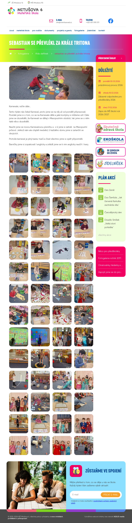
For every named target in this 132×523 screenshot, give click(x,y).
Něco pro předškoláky (109, 251)
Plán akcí (106, 178)
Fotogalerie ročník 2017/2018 (110, 258)
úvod (11, 30)
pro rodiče (37, 30)
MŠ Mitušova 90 (37, 3)
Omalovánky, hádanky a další (110, 265)
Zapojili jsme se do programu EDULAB (110, 272)
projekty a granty (64, 30)
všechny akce (104, 235)
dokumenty (49, 30)
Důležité (105, 70)
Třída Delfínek (41, 53)
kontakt (101, 30)
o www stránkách (56, 516)
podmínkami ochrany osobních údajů (94, 502)
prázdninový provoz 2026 (110, 85)
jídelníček (91, 30)
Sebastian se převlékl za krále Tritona (72, 53)
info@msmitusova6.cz (64, 22)
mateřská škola (23, 30)
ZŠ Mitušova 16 (17, 3)
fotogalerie (79, 30)
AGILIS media (119, 516)
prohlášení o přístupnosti (17, 518)
